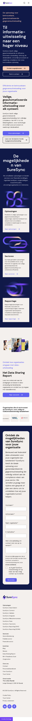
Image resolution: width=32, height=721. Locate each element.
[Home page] (8, 3)
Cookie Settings (6, 719)
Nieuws (5, 651)
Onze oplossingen (14, 133)
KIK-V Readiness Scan (9, 656)
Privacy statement (8, 701)
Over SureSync (7, 671)
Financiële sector (8, 641)
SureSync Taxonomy (9, 624)
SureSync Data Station (10, 608)
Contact (5, 666)
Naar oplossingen (11, 229)
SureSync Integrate (9, 616)
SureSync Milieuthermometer (12, 618)
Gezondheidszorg (8, 636)
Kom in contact (14, 74)
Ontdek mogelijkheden (14, 68)
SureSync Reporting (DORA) (11, 629)
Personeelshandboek (9, 669)
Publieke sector (7, 639)
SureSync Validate (8, 613)
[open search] (24, 3)
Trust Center (6, 674)
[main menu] (28, 3)
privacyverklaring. (10, 564)
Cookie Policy (7, 695)
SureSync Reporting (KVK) (11, 626)
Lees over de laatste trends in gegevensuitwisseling (14, 140)
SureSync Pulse (7, 621)
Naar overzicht (14, 395)
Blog (4, 648)
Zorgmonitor (6, 659)
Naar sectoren (10, 274)
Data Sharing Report (9, 654)
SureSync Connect (9, 610)
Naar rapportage (10, 319)
